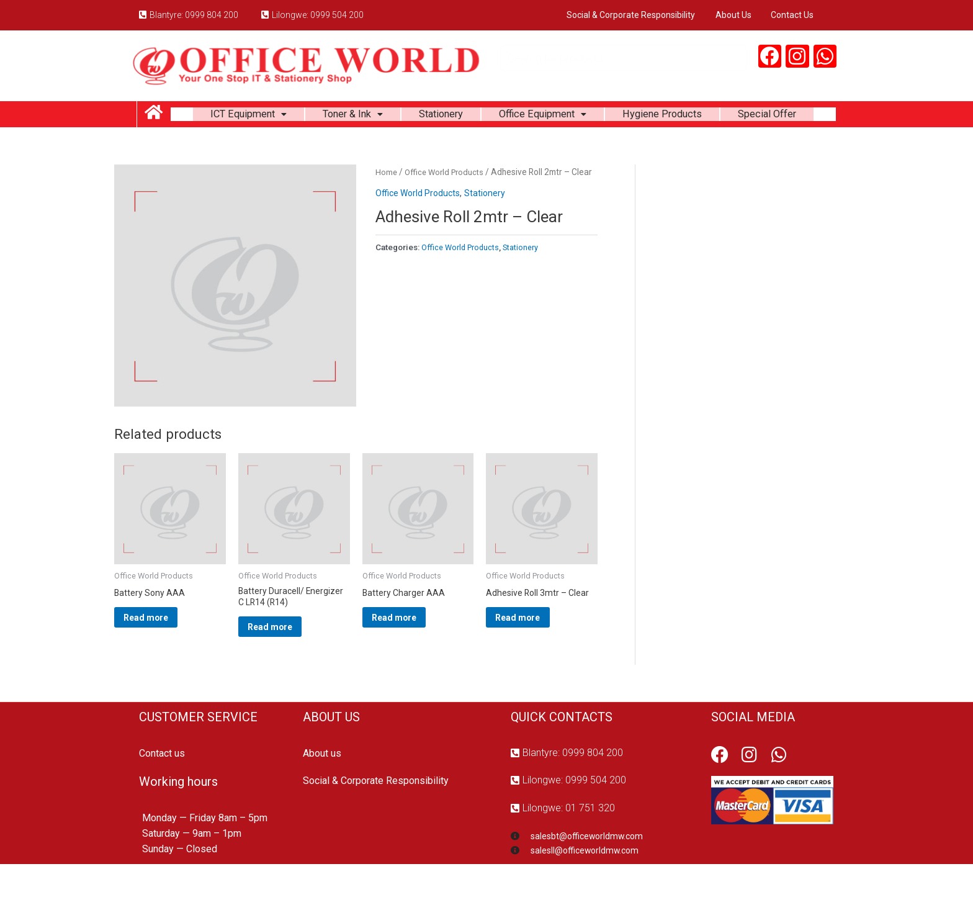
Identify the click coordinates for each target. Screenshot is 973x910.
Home (386, 208)
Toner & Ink (391, 116)
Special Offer (503, 147)
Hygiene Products (724, 116)
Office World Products (447, 208)
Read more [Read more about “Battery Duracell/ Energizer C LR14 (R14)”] (287, 667)
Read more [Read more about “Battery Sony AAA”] (163, 657)
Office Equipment (595, 116)
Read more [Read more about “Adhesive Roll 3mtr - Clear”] (534, 657)
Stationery (486, 116)
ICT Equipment (279, 116)
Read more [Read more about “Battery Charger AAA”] (411, 657)
